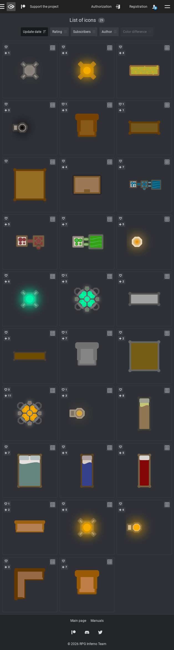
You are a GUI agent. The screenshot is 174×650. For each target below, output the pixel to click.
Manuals (97, 620)
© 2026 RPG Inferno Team (87, 644)
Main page (78, 620)
